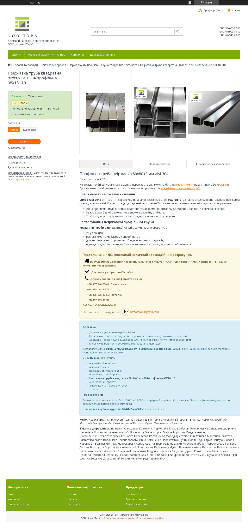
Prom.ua (143, 514)
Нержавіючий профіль (83, 65)
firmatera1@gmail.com (144, 312)
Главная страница (19, 504)
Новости (72, 499)
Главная (16, 54)
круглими (223, 184)
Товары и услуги (38, 54)
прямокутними (181, 184)
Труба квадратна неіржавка (119, 65)
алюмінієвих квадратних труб (180, 188)
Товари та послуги (25, 65)
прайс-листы (133, 494)
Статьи (71, 494)
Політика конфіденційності (151, 518)
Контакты (77, 54)
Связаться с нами (136, 504)
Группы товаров (136, 499)
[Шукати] (177, 31)
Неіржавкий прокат (53, 65)
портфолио (74, 504)
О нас (61, 54)
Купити (24, 141)
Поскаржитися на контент (119, 518)
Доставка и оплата (102, 54)
